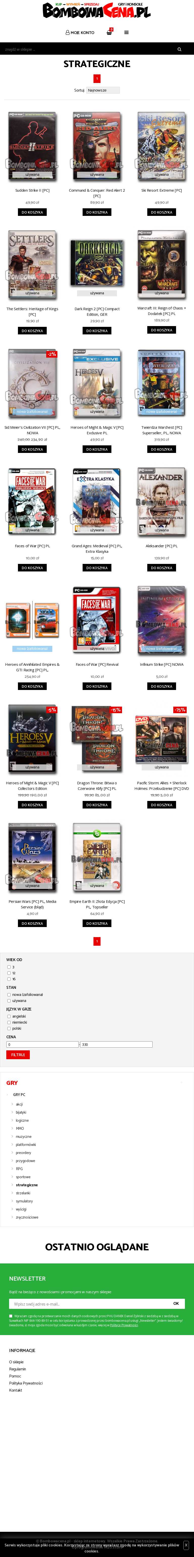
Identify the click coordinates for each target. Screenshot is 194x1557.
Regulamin (17, 1369)
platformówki (26, 1145)
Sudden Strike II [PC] (32, 190)
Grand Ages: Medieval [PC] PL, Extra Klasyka (97, 548)
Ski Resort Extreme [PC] (161, 190)
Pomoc (15, 1376)
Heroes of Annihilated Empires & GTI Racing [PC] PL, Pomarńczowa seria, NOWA (32, 668)
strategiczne (27, 1185)
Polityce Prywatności (124, 1325)
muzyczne (24, 1137)
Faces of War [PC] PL (32, 545)
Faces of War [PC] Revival (97, 664)
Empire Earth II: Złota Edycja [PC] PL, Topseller (97, 904)
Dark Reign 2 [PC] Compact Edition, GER (97, 311)
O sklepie (16, 1362)
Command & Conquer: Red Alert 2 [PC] (97, 193)
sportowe (23, 1177)
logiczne (22, 1120)
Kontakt (15, 1390)
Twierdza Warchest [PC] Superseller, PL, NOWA (161, 430)
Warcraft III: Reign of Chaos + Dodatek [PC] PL (161, 310)
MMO (20, 1129)
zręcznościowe (27, 1217)
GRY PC (19, 1095)
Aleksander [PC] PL (162, 545)
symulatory (24, 1201)
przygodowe (25, 1161)
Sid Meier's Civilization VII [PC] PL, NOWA (32, 430)
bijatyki (21, 1112)
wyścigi (21, 1209)
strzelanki (23, 1193)
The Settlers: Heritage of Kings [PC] (32, 311)
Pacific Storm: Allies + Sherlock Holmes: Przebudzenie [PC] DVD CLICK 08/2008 (161, 786)
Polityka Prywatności (26, 1383)
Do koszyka (32, 213)
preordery (23, 1153)
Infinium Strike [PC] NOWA (161, 664)
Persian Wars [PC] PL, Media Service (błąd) (32, 904)
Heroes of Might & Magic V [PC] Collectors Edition (32, 785)
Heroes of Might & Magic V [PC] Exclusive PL (97, 430)
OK (176, 1303)
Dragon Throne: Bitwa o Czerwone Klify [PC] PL (97, 785)
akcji (19, 1104)
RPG (19, 1169)
